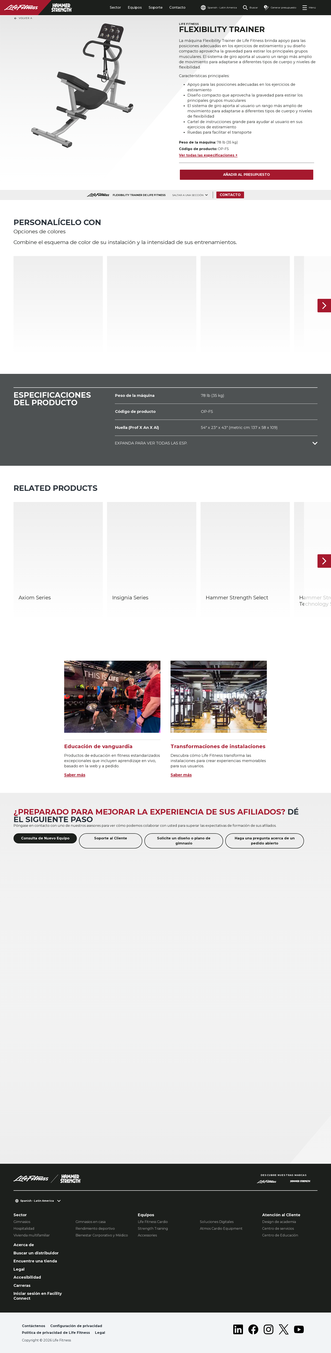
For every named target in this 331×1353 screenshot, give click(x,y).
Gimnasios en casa (91, 1222)
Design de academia (279, 1222)
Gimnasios (22, 1222)
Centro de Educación (280, 1235)
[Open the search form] (250, 7)
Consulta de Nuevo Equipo (45, 838)
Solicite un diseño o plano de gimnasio (183, 840)
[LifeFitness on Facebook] (253, 1330)
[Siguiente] (324, 306)
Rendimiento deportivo (95, 1229)
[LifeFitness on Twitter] (284, 1330)
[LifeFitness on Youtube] (299, 1330)
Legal (19, 1269)
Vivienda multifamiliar (32, 1235)
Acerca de (24, 1245)
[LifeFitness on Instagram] (268, 1330)
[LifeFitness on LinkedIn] (238, 1330)
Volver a (23, 18)
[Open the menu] (308, 7)
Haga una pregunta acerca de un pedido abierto (265, 840)
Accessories (147, 1235)
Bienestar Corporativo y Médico (102, 1235)
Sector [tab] (115, 7)
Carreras (22, 1285)
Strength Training (153, 1229)
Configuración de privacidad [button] (76, 1326)
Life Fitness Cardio (153, 1222)
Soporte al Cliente (110, 838)
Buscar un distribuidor (36, 1253)
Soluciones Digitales (216, 1222)
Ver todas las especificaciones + (208, 155)
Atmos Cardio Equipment (221, 1229)
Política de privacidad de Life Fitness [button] (56, 1333)
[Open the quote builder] (280, 7)
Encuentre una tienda (35, 1261)
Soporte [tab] (156, 7)
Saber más (74, 775)
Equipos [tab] (135, 7)
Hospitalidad (24, 1229)
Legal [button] (100, 1333)
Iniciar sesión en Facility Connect (38, 1296)
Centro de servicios (278, 1229)
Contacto (177, 7)
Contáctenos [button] (33, 1326)
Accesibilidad (27, 1277)
